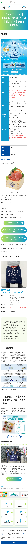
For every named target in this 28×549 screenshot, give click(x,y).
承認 (14, 542)
